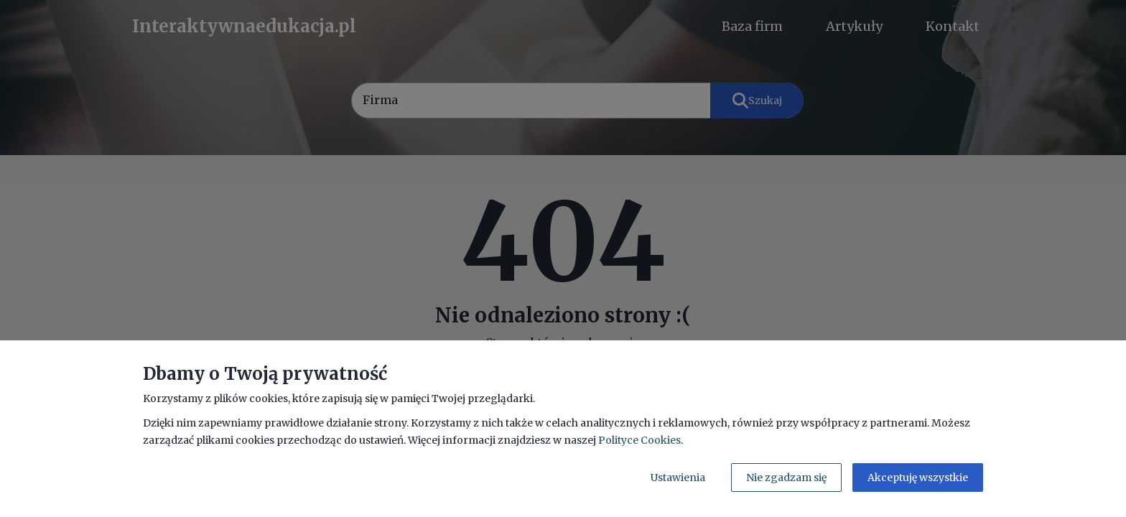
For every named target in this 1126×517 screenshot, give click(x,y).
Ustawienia (678, 477)
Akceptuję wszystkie (917, 477)
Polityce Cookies (639, 440)
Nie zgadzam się (786, 477)
